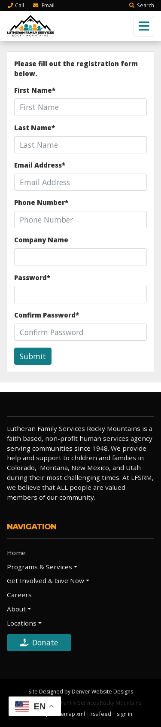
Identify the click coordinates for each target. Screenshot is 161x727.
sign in (124, 714)
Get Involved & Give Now (45, 580)
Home (16, 552)
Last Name (34, 127)
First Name (34, 90)
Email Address (39, 165)
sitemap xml (70, 714)
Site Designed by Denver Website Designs (80, 691)
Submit (33, 356)
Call (15, 5)
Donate (39, 642)
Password (32, 277)
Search (141, 5)
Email (43, 5)
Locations (21, 623)
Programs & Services (39, 566)
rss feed (101, 714)
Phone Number (41, 202)
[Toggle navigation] (144, 26)
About (16, 609)
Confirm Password (46, 315)
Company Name (41, 239)
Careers (19, 594)
